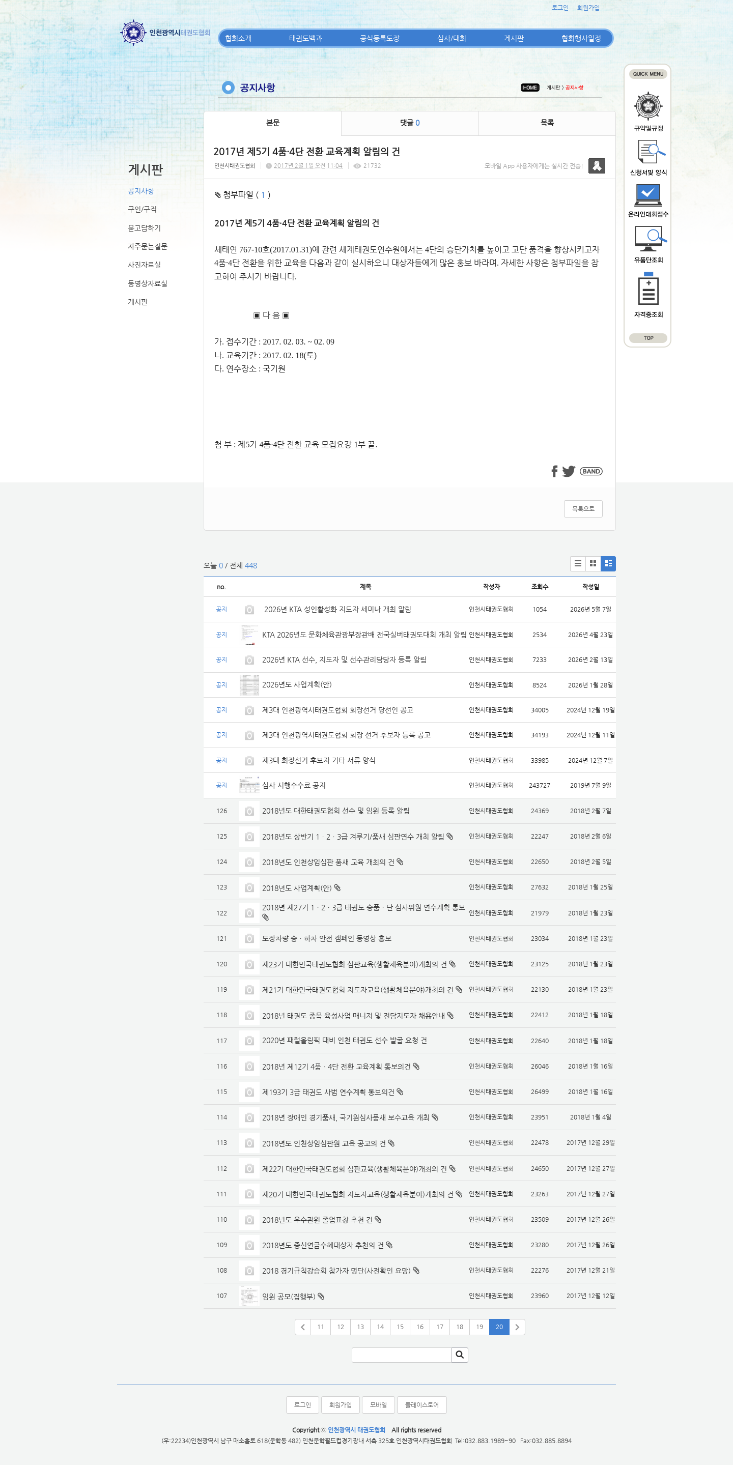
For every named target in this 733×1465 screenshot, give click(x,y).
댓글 (409, 123)
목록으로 (583, 508)
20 (499, 1326)
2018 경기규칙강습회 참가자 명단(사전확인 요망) (336, 1271)
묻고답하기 (144, 228)
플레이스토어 (422, 1405)
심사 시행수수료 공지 (294, 785)
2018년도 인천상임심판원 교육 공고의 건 (324, 1143)
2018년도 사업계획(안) (297, 888)
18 (459, 1326)
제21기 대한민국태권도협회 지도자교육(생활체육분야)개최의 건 (358, 990)
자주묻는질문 (147, 246)
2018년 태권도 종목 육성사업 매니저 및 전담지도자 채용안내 (353, 1016)
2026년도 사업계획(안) (297, 684)
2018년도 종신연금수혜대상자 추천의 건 (323, 1245)
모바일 (378, 1405)
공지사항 (141, 191)
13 (360, 1326)
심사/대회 (451, 38)
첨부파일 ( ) (243, 194)
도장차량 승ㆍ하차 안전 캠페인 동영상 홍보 (326, 938)
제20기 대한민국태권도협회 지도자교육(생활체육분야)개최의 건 (358, 1194)
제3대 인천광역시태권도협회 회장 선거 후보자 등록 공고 (346, 735)
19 (479, 1326)
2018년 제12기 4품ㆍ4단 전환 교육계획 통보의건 (336, 1066)
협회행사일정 (581, 38)
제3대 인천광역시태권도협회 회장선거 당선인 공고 (337, 710)
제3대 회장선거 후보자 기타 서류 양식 (319, 760)
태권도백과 (305, 38)
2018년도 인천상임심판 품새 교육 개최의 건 (328, 862)
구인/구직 (142, 209)
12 (340, 1326)
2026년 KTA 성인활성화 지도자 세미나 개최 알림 (336, 609)
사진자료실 (144, 265)
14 (380, 1326)
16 (420, 1326)
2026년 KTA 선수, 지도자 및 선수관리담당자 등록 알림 (344, 659)
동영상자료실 (147, 283)
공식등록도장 (380, 38)
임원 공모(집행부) (289, 1296)
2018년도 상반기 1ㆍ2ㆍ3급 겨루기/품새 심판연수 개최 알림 (353, 836)
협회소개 (238, 38)
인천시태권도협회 (234, 165)
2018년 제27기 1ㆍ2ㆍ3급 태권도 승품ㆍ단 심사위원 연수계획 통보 (363, 907)
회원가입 (588, 7)
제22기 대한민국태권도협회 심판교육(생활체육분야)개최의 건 (354, 1169)
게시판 (514, 38)
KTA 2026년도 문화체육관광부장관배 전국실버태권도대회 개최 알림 (364, 634)
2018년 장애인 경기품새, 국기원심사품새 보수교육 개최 (346, 1117)
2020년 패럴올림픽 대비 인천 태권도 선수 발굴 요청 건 (344, 1040)
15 (400, 1326)
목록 (547, 123)
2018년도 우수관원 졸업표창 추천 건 (317, 1220)
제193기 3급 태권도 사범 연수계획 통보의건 (328, 1092)
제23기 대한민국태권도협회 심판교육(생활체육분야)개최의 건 (354, 964)
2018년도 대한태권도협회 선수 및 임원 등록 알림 (336, 811)
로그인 (560, 7)
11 (320, 1326)
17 (439, 1326)
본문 (272, 123)
